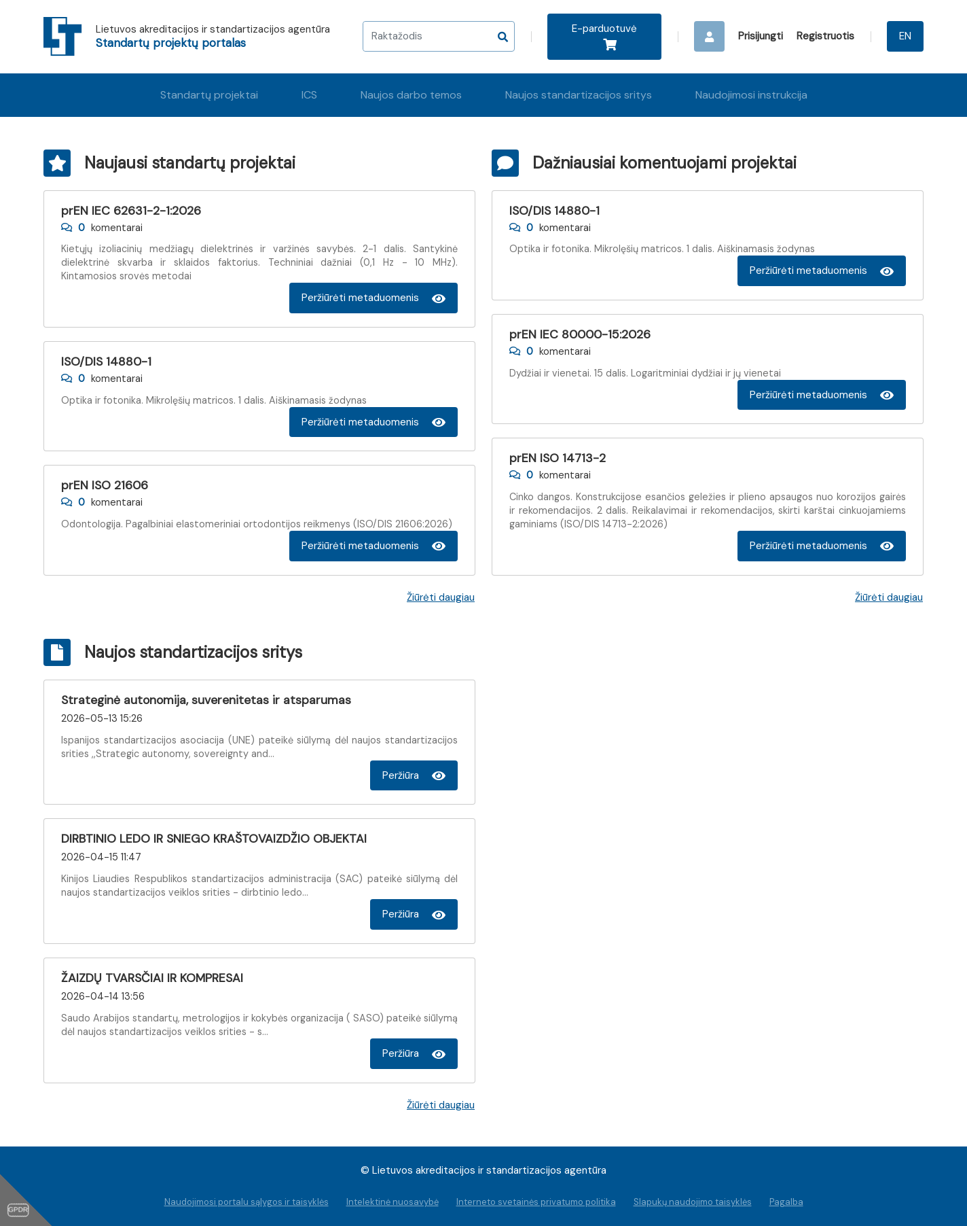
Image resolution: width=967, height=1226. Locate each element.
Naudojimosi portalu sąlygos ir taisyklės (246, 1202)
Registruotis (825, 36)
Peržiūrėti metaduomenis (373, 297)
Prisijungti (760, 36)
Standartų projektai (209, 95)
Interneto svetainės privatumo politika (536, 1202)
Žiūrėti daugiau (441, 597)
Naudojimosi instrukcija (751, 95)
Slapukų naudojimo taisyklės (693, 1202)
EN (905, 36)
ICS (309, 95)
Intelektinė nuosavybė (392, 1202)
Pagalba (786, 1202)
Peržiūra (413, 775)
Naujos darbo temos (411, 95)
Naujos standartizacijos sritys (578, 95)
